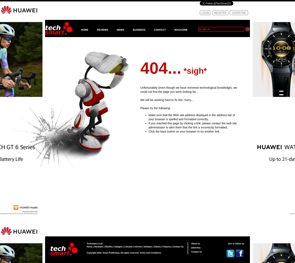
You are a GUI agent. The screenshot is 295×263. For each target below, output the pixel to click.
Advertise (196, 248)
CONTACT (160, 29)
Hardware (98, 247)
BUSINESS (139, 29)
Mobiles (109, 247)
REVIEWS (102, 29)
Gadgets (119, 247)
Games (157, 247)
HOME (84, 29)
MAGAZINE (180, 29)
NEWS (120, 29)
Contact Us (178, 247)
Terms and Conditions (150, 253)
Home (89, 247)
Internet (138, 247)
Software (148, 247)
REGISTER (220, 12)
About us (195, 244)
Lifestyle (128, 247)
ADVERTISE (239, 12)
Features (166, 247)
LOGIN (205, 12)
